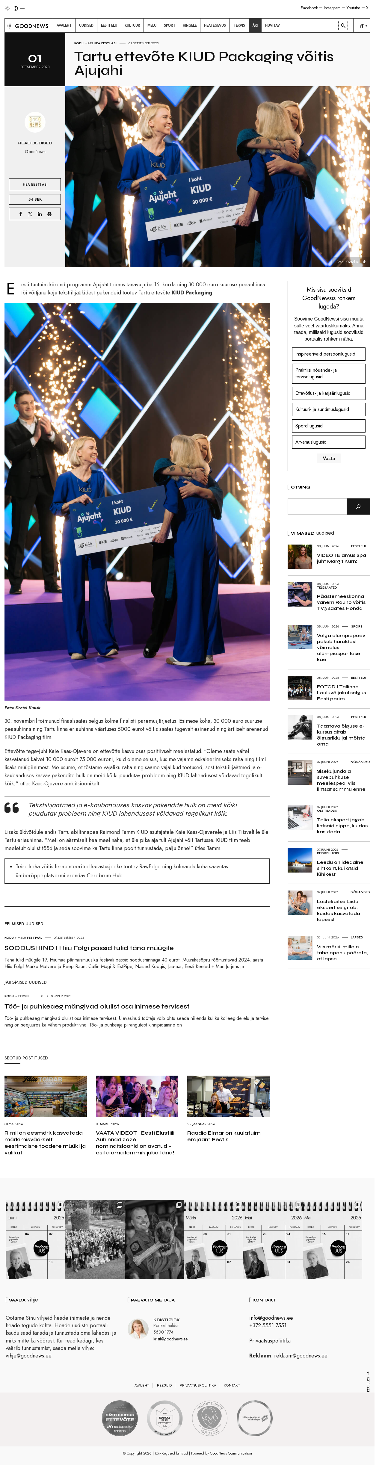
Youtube (353, 8)
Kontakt (232, 1386)
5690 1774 (163, 1332)
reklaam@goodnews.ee (300, 1356)
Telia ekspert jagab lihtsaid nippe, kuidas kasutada (342, 825)
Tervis (23, 996)
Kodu (79, 43)
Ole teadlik (327, 810)
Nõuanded (360, 761)
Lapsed (357, 937)
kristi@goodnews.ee (170, 1339)
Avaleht (142, 1386)
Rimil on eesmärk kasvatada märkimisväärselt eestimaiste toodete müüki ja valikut (45, 1143)
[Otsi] (358, 506)
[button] (8, 25)
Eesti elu (358, 546)
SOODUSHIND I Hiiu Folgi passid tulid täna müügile (89, 948)
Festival (34, 937)
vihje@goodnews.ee (29, 1356)
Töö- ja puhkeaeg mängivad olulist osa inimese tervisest (97, 1006)
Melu (22, 937)
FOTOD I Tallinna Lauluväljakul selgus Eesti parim (341, 693)
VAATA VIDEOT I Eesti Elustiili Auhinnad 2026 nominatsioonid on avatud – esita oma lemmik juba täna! (135, 1143)
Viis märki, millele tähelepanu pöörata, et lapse (342, 952)
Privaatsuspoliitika (270, 1341)
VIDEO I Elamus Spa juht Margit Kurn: (341, 558)
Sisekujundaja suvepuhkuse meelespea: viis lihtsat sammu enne (341, 780)
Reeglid (164, 1386)
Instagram (332, 8)
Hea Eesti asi (105, 43)
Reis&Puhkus (328, 853)
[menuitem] (64, 25)
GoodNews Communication (231, 1454)
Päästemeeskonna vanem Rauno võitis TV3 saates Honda (341, 602)
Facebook (309, 8)
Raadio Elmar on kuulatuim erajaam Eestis (224, 1136)
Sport (357, 626)
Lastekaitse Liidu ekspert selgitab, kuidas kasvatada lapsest (338, 910)
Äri (90, 43)
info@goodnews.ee (271, 1318)
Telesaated (327, 587)
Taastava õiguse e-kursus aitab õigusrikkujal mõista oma (341, 735)
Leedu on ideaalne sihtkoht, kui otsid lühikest (340, 868)
